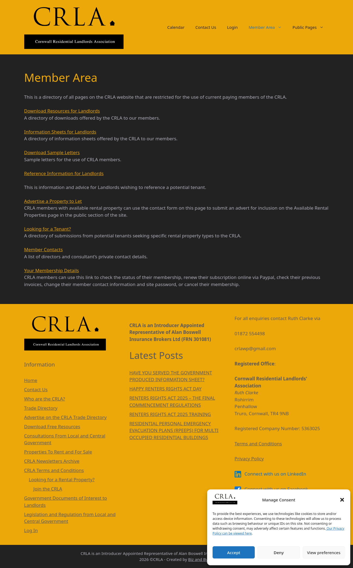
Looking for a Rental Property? (62, 479)
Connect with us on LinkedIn (270, 474)
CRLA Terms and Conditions (54, 470)
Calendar (176, 27)
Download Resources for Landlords (62, 111)
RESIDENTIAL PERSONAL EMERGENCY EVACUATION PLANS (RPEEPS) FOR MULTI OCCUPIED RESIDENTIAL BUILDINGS (173, 430)
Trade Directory (41, 408)
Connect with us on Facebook (271, 489)
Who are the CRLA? (44, 399)
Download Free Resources (52, 426)
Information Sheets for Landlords (60, 132)
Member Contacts (43, 249)
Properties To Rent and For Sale (58, 452)
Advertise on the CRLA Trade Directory (65, 417)
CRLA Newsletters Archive (51, 461)
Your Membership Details (51, 270)
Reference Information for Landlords (64, 173)
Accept (233, 552)
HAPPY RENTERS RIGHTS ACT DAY (165, 389)
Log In (31, 530)
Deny (279, 552)
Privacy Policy (249, 458)
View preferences (323, 552)
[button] (342, 499)
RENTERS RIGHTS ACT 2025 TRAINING (170, 414)
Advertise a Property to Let (53, 201)
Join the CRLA (47, 489)
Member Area (267, 27)
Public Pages (311, 27)
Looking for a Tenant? (47, 229)
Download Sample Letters (52, 152)
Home (30, 380)
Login (232, 27)
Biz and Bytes (201, 559)
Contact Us (205, 27)
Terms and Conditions (258, 443)
